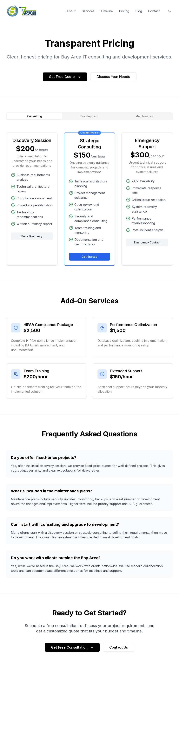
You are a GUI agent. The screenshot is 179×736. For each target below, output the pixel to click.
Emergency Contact (147, 242)
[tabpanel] (89, 199)
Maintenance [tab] (145, 116)
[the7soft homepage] (21, 11)
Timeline (107, 11)
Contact (154, 11)
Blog (138, 11)
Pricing (124, 11)
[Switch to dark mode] (169, 11)
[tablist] (89, 116)
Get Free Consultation (72, 650)
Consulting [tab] (34, 116)
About (71, 11)
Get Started (89, 256)
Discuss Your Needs (113, 77)
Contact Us (118, 650)
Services (88, 11)
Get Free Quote (65, 77)
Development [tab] (89, 116)
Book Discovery (31, 236)
